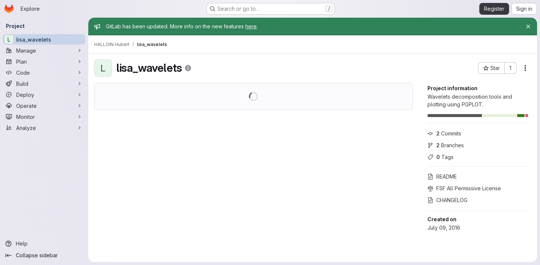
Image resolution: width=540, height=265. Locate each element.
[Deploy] (44, 94)
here (251, 26)
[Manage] (44, 50)
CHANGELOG (447, 200)
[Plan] (44, 61)
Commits (444, 133)
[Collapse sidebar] (44, 255)
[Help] (44, 244)
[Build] (44, 83)
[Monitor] (44, 117)
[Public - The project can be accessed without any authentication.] (188, 68)
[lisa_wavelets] (44, 39)
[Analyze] (44, 128)
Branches (445, 145)
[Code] (44, 72)
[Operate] (44, 105)
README (442, 176)
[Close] (528, 26)
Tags (440, 157)
